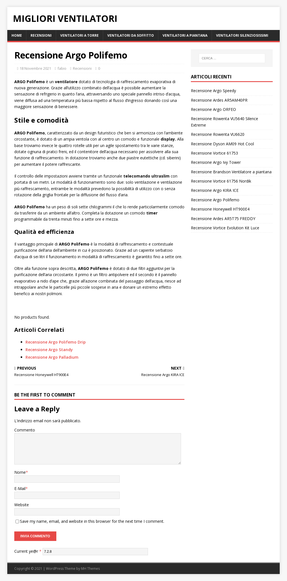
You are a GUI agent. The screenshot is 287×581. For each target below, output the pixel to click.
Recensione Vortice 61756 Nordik (221, 181)
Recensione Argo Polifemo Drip (56, 342)
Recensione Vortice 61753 (214, 153)
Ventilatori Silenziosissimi (242, 35)
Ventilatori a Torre (79, 35)
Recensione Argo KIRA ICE (215, 190)
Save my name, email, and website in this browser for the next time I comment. (92, 521)
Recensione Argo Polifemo (215, 199)
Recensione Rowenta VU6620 (217, 134)
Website (21, 504)
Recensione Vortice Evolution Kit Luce (225, 227)
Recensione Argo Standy (49, 349)
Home (16, 35)
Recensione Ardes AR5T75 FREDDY (223, 218)
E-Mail (20, 488)
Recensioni (41, 35)
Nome (20, 472)
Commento (24, 430)
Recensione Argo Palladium (52, 357)
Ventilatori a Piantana (185, 35)
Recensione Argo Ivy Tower (216, 162)
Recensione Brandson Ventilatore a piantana (231, 171)
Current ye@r (27, 551)
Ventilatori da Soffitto (130, 35)
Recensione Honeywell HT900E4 (220, 209)
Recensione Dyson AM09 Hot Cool (222, 143)
